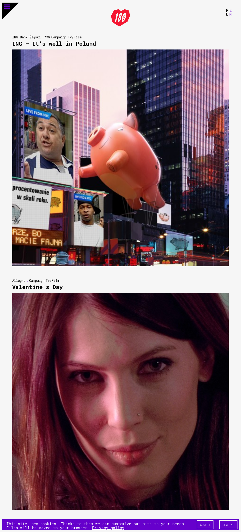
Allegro (18, 280)
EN (230, 12)
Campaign (59, 37)
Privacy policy (108, 527)
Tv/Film (75, 37)
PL (227, 12)
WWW (47, 37)
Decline (228, 524)
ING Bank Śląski (26, 37)
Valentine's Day (37, 287)
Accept (205, 524)
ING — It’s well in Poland (54, 43)
